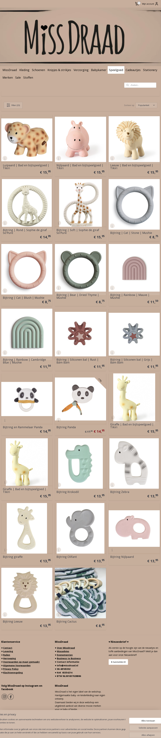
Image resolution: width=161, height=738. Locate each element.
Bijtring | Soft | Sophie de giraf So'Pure (77, 231)
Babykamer (98, 70)
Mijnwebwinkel (113, 732)
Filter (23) (13, 105)
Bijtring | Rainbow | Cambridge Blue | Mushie (24, 361)
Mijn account (150, 4)
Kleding (24, 70)
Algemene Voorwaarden (17, 665)
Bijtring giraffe (13, 556)
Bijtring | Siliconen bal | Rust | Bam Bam (77, 361)
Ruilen (6, 654)
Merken (8, 77)
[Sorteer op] (146, 105)
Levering (8, 651)
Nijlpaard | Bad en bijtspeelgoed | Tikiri (79, 166)
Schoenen (38, 70)
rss (73, 732)
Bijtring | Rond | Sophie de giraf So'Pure (25, 231)
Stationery (150, 70)
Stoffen (28, 77)
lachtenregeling (14, 672)
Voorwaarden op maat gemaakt (21, 661)
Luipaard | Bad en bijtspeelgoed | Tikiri (26, 166)
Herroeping (9, 658)
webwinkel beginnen (85, 732)
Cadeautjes (133, 70)
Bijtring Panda (66, 427)
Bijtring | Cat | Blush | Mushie (23, 297)
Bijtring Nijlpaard (122, 556)
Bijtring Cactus (66, 621)
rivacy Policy (12, 668)
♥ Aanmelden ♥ (118, 662)
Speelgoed (116, 70)
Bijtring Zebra (119, 492)
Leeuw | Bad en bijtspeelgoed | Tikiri (131, 166)
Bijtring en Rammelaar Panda (22, 427)
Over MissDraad (66, 647)
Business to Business (69, 658)
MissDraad (10, 70)
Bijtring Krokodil (67, 492)
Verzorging (81, 70)
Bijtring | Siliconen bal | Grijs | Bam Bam (131, 361)
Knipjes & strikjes (59, 70)
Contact (7, 647)
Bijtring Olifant (66, 556)
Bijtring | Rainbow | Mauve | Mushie (130, 296)
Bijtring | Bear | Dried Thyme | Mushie (77, 296)
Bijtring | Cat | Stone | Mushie (131, 233)
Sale (18, 77)
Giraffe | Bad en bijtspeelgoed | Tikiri (132, 426)
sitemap (67, 732)
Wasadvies (63, 651)
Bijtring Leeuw (12, 621)
